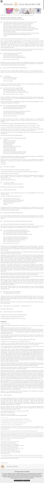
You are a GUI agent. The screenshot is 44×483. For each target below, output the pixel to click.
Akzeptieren (18, 480)
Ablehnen (26, 480)
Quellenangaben (4, 462)
